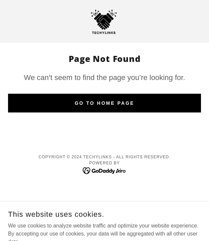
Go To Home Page (104, 103)
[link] (104, 21)
